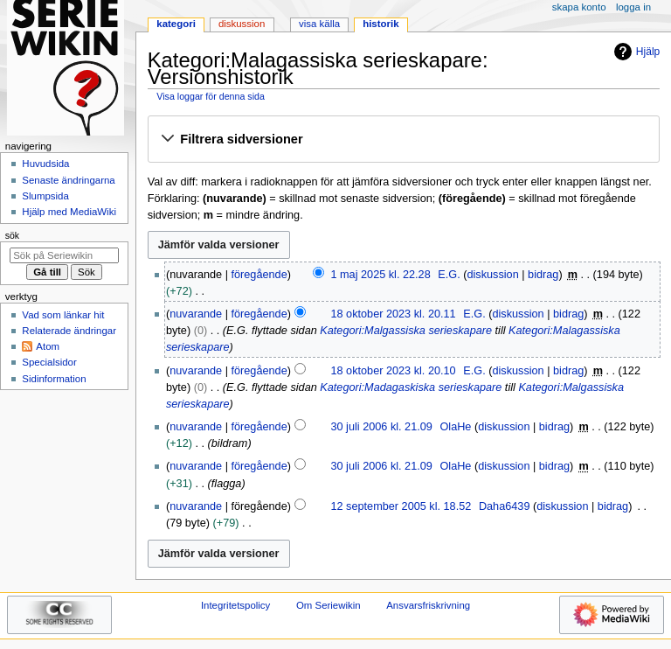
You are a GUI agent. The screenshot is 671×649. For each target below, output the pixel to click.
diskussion (493, 275)
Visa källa (319, 23)
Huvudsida (45, 163)
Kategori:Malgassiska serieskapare (406, 330)
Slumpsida (45, 196)
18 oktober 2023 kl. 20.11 (392, 314)
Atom (47, 346)
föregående (259, 275)
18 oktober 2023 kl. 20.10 (392, 371)
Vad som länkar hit (63, 315)
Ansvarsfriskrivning (428, 605)
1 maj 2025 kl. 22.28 (380, 275)
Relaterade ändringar (69, 330)
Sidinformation (54, 378)
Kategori (176, 23)
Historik (380, 23)
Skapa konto (579, 7)
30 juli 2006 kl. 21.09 (381, 427)
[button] (403, 140)
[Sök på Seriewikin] (64, 255)
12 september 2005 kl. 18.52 (400, 506)
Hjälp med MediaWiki (69, 211)
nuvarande (195, 314)
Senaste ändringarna (68, 180)
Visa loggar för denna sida (210, 96)
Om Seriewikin (328, 605)
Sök (12, 235)
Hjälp (635, 51)
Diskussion (241, 23)
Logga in (633, 7)
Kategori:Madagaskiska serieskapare (411, 387)
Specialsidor (49, 362)
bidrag (543, 275)
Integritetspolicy (235, 605)
